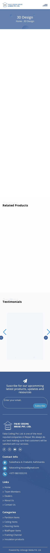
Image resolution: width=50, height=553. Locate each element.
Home (19, 21)
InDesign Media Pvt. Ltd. (30, 550)
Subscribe (40, 405)
